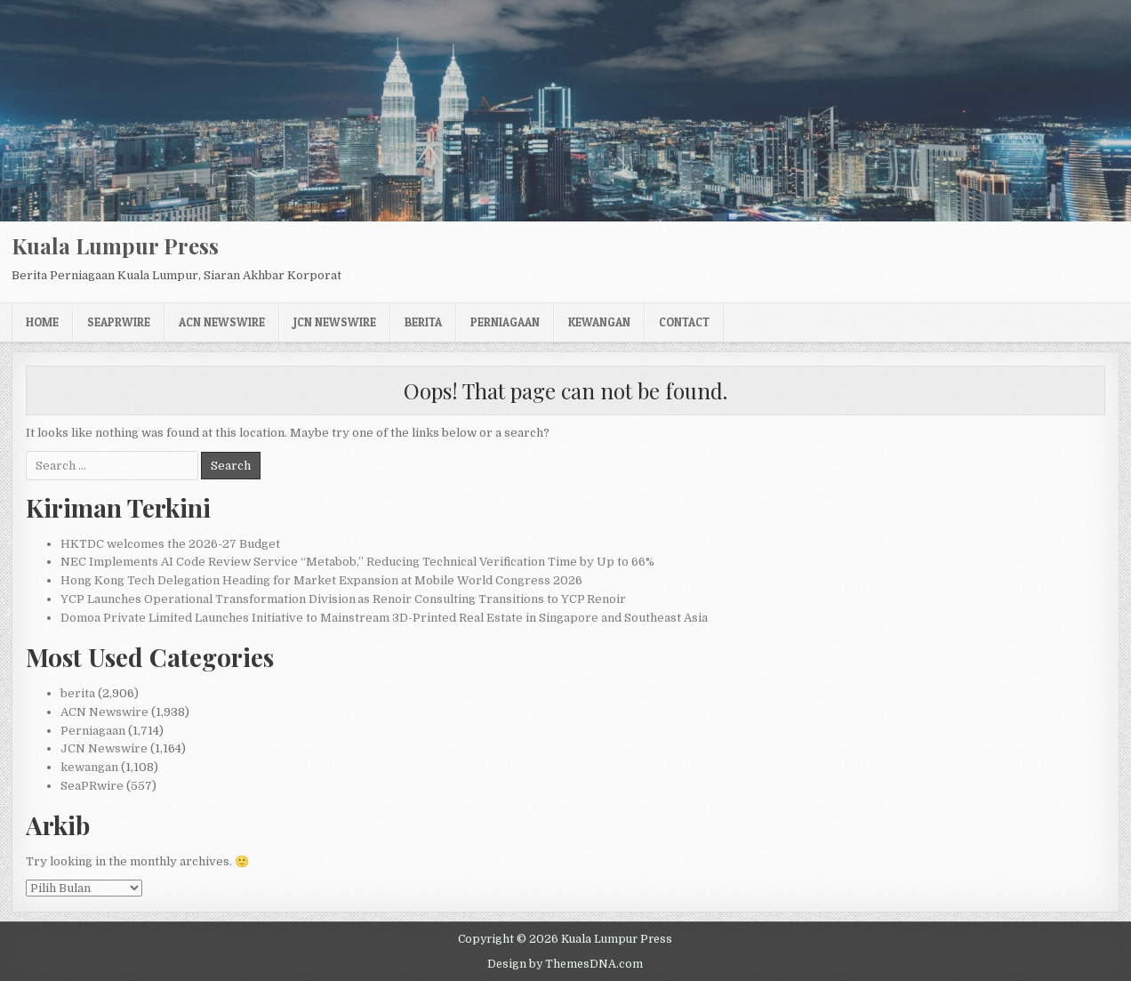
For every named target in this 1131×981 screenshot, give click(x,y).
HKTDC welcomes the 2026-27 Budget (170, 544)
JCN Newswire (334, 322)
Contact (684, 322)
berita (423, 322)
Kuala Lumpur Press (115, 245)
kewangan (599, 322)
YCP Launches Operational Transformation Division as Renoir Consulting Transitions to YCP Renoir (343, 599)
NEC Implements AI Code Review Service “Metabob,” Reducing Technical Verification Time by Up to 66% (357, 561)
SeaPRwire (118, 322)
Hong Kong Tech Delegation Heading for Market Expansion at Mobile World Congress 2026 (321, 580)
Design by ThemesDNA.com (565, 964)
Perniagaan (505, 322)
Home (42, 322)
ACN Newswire (222, 322)
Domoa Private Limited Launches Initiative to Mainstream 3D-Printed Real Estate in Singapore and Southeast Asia (384, 617)
